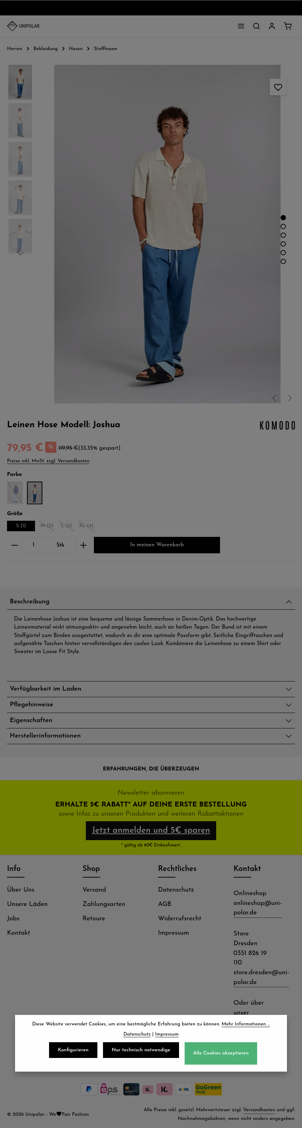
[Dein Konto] (272, 26)
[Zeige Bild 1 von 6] (283, 217)
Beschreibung (29, 601)
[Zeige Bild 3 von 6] (283, 235)
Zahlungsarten (104, 904)
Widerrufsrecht (179, 918)
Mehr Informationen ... (246, 1029)
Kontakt (18, 933)
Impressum (173, 933)
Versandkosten (259, 1110)
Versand (94, 890)
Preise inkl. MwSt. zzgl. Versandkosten (48, 461)
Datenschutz (176, 890)
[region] (151, 234)
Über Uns (20, 890)
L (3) (67, 527)
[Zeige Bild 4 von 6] (283, 244)
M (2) (48, 527)
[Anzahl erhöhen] (83, 545)
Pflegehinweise (31, 704)
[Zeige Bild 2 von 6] (283, 226)
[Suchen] (256, 26)
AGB (164, 904)
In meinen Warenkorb (157, 545)
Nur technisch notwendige (141, 1055)
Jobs (13, 918)
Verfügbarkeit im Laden (45, 689)
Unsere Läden (27, 904)
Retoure (94, 918)
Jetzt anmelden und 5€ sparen (151, 830)
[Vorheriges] (274, 398)
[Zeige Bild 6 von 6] (283, 261)
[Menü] (241, 26)
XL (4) (86, 527)
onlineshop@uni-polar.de (258, 908)
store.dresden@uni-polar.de (261, 977)
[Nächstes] (289, 398)
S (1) (21, 525)
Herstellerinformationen (45, 736)
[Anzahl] (33, 545)
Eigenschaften (31, 720)
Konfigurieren (73, 1055)
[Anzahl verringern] (14, 545)
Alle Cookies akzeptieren (221, 1058)
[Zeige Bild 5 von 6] (283, 252)
